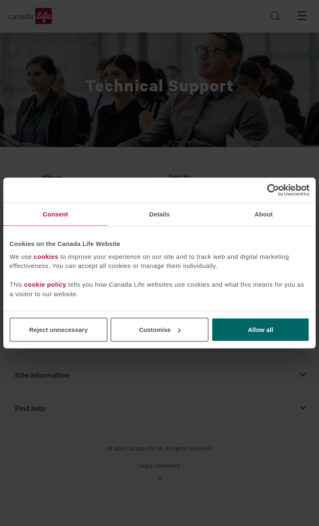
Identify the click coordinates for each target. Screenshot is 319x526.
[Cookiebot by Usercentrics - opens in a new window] (273, 190)
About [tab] (264, 214)
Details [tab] (159, 214)
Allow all (260, 329)
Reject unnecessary (58, 329)
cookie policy (45, 284)
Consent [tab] (55, 214)
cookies (46, 256)
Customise (160, 329)
